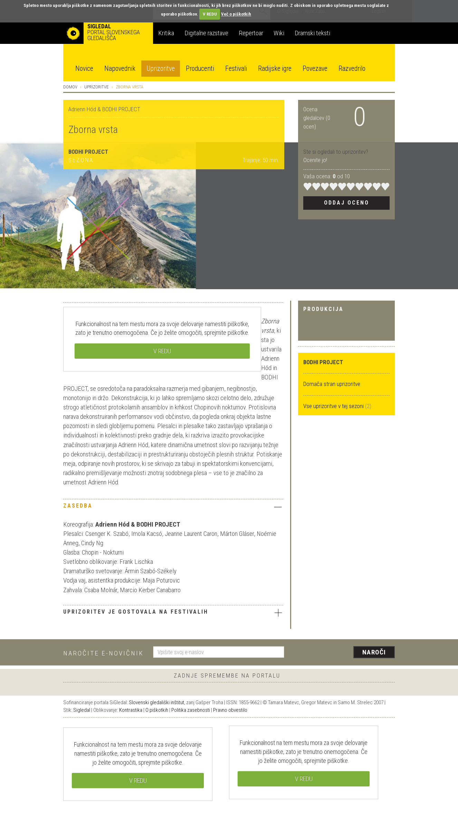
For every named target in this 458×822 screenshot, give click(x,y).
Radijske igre (275, 69)
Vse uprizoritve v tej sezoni (334, 406)
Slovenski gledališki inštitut (156, 702)
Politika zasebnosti (190, 710)
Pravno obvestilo (230, 710)
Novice (84, 69)
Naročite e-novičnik (103, 653)
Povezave (315, 69)
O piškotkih (156, 710)
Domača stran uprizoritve (331, 383)
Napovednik (119, 69)
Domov (70, 86)
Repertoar (251, 33)
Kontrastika (130, 710)
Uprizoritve (160, 69)
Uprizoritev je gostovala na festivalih (173, 612)
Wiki (279, 33)
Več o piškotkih (236, 14)
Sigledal (81, 710)
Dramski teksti (312, 33)
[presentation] (343, 652)
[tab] (173, 507)
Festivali (236, 69)
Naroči (374, 652)
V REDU (210, 14)
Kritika (166, 33)
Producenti (200, 69)
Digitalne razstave (206, 33)
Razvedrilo (351, 69)
